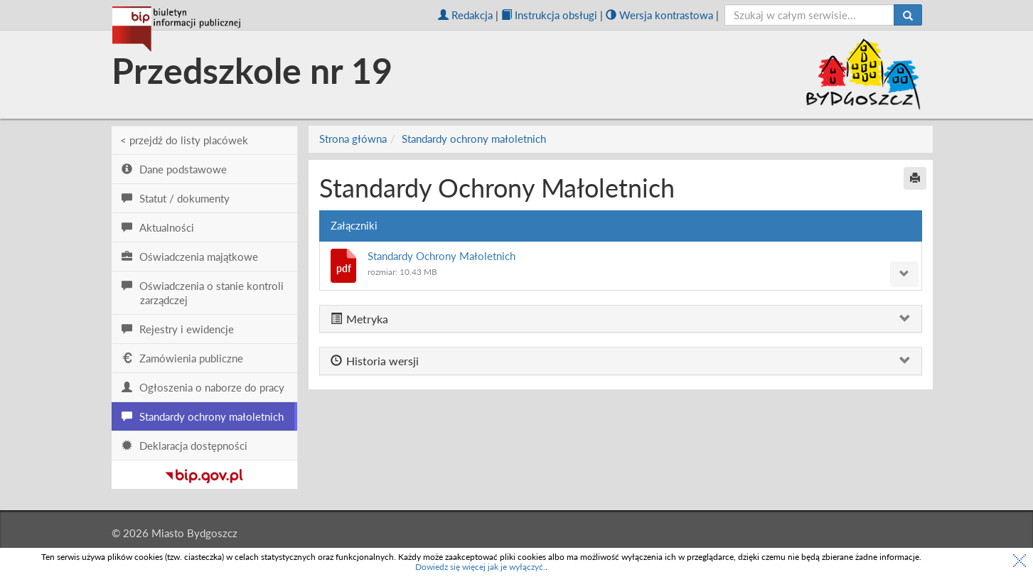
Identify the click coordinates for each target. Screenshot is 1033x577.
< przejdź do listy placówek (184, 140)
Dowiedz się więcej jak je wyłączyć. (480, 566)
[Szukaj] (908, 15)
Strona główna (353, 138)
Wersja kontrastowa (659, 15)
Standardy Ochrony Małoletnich (441, 255)
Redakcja (465, 15)
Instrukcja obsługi (549, 15)
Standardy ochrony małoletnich (474, 138)
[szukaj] (809, 15)
